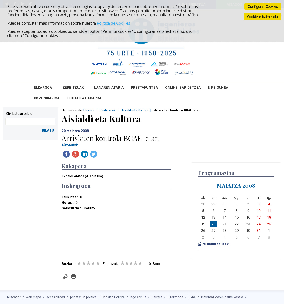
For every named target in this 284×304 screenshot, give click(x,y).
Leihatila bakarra (84, 98)
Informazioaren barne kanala (222, 297)
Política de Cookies (113, 23)
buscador (14, 297)
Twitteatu (93, 154)
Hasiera (88, 110)
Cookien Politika (113, 297)
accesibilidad (55, 297)
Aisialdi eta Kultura (135, 110)
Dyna (192, 297)
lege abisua (138, 297)
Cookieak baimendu (262, 16)
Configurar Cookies (263, 6)
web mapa (33, 297)
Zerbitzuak (73, 88)
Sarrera (157, 297)
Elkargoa (43, 88)
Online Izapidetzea (183, 88)
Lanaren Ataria (109, 88)
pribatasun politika (83, 297)
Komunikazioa (47, 98)
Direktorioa (175, 297)
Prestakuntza (144, 88)
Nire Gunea (218, 88)
